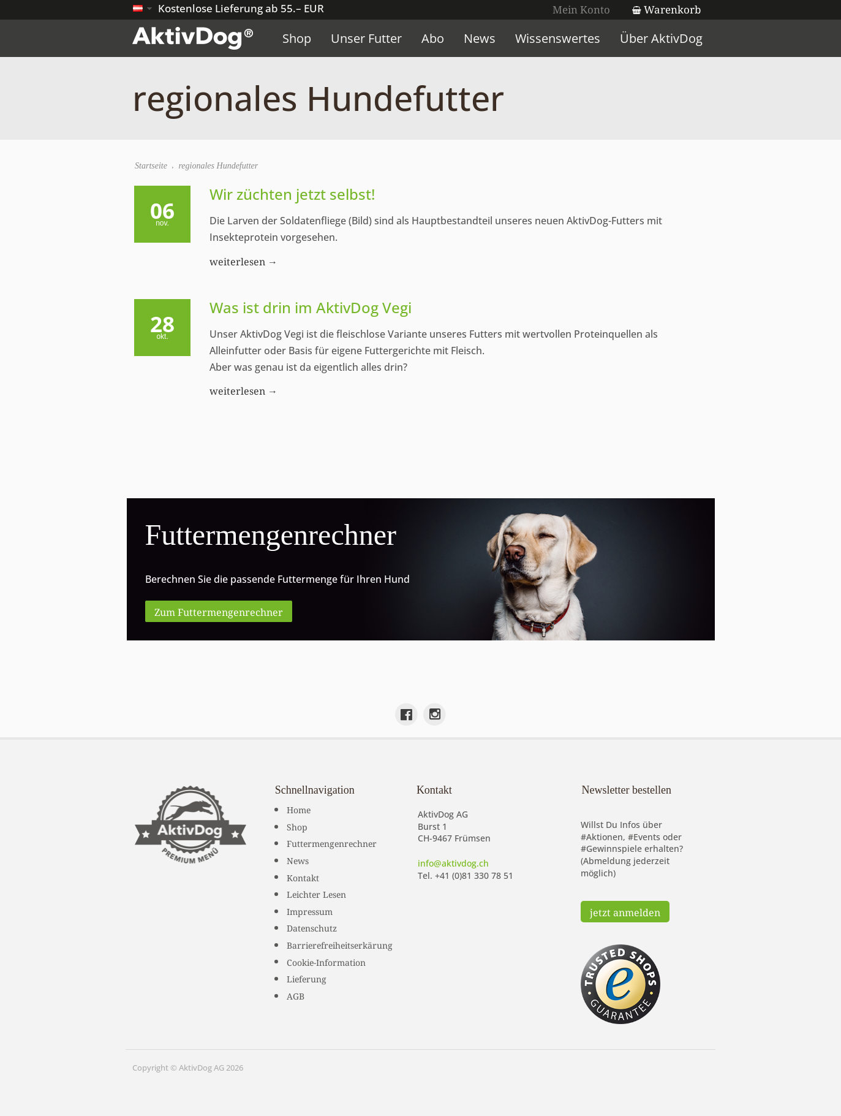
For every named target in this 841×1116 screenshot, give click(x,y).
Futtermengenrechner (332, 843)
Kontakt (303, 876)
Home (299, 809)
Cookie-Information (326, 961)
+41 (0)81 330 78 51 (474, 875)
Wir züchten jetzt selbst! (292, 194)
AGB (295, 995)
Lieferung (306, 978)
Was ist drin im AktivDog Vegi (311, 307)
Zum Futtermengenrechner (218, 611)
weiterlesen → (244, 260)
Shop (299, 38)
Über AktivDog (663, 38)
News (482, 38)
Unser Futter (368, 38)
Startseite (151, 165)
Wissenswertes (560, 38)
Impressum (310, 910)
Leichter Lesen (316, 894)
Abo (435, 38)
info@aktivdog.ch (453, 863)
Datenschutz (312, 927)
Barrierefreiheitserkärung (340, 944)
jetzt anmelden (625, 911)
